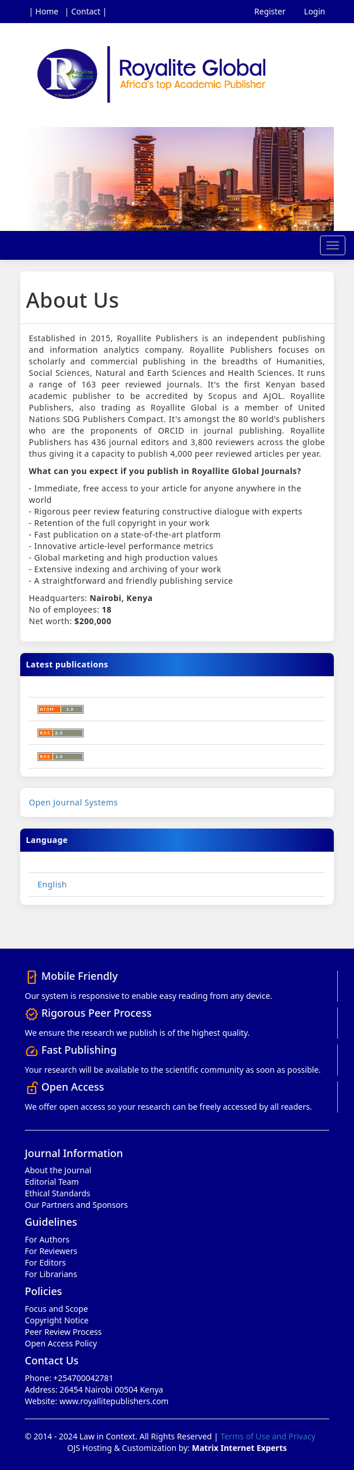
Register (269, 11)
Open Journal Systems (73, 802)
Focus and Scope (56, 1308)
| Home (43, 11)
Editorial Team (52, 1181)
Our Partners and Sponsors (76, 1204)
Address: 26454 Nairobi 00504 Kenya (94, 1389)
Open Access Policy (61, 1343)
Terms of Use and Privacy (267, 1436)
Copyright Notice (57, 1320)
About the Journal (58, 1170)
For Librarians (51, 1273)
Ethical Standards (57, 1193)
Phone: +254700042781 (69, 1377)
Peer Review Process (63, 1331)
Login (314, 11)
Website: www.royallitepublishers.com (96, 1401)
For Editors (45, 1262)
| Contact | (86, 11)
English (52, 884)
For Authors (47, 1239)
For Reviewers (51, 1250)
